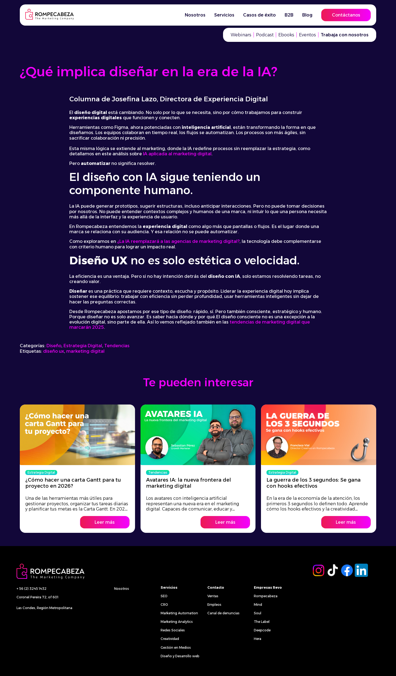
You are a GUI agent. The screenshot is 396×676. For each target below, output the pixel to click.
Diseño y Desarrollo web (180, 656)
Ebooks (286, 34)
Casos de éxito (259, 15)
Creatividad (170, 639)
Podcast (265, 34)
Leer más (105, 522)
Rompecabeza (265, 596)
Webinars (241, 34)
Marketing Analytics (177, 622)
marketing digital (85, 351)
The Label (262, 622)
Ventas (212, 596)
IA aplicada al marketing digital (177, 153)
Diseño (53, 345)
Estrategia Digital (83, 345)
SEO (164, 596)
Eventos (307, 34)
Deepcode (262, 630)
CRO (164, 604)
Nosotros (195, 15)
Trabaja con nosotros (345, 34)
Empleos (214, 604)
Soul (257, 613)
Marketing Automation (179, 613)
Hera (257, 639)
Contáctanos (346, 15)
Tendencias (117, 345)
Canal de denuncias (223, 613)
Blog (307, 15)
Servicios (224, 15)
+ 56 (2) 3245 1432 (31, 589)
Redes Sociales (173, 630)
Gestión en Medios (176, 647)
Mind (258, 604)
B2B (289, 15)
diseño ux (53, 351)
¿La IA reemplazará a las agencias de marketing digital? (178, 241)
